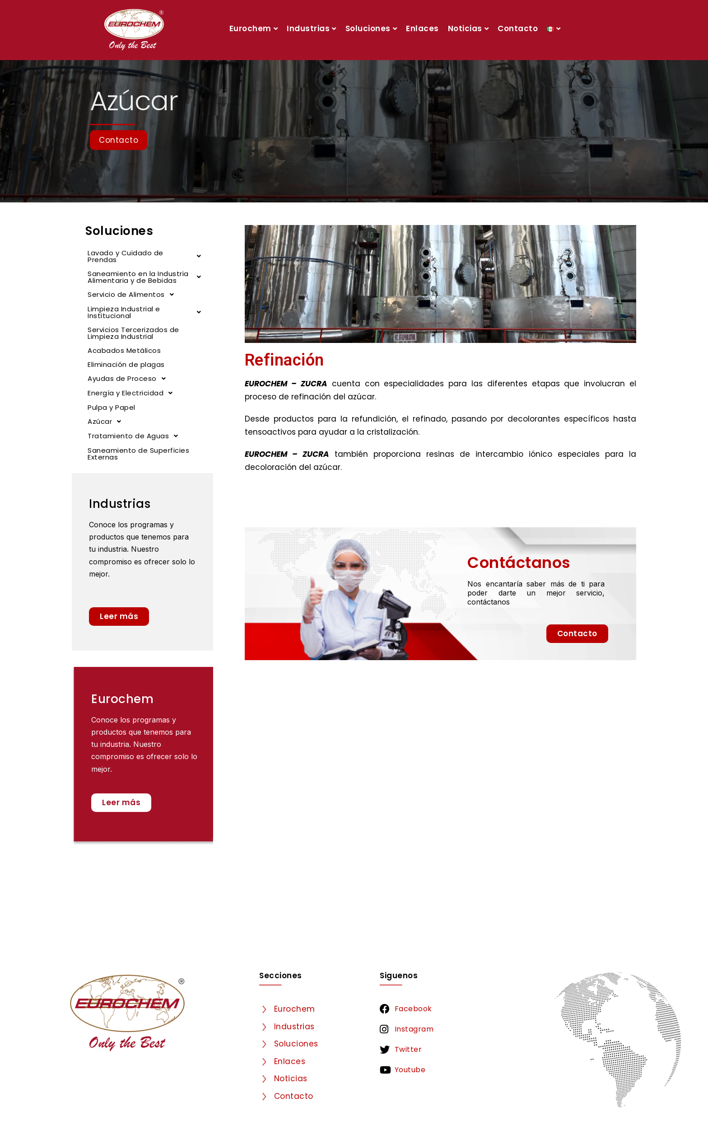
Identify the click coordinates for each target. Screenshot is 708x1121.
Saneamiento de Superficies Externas (138, 454)
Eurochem (253, 28)
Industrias (311, 28)
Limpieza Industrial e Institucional (147, 312)
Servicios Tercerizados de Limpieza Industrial (133, 333)
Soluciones (371, 28)
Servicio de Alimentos (133, 294)
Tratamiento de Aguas (135, 436)
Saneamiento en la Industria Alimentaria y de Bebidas (147, 277)
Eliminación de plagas (126, 364)
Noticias (468, 28)
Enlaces (422, 28)
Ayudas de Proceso (129, 378)
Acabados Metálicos (124, 350)
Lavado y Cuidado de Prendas (147, 256)
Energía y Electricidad (133, 393)
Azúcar (107, 421)
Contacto (518, 28)
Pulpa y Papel (111, 407)
